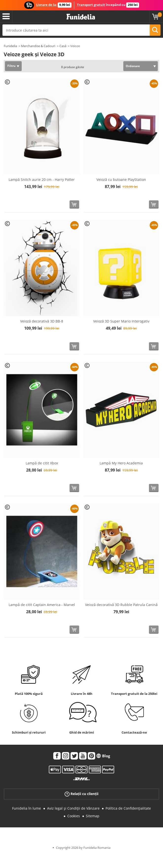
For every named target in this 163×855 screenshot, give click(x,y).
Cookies (73, 816)
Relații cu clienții (81, 794)
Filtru (11, 66)
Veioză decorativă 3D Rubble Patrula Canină (121, 604)
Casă (62, 46)
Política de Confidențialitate (128, 808)
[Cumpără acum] (74, 204)
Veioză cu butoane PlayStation (121, 179)
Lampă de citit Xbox (42, 463)
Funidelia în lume (26, 808)
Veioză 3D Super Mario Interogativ (121, 321)
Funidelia (10, 46)
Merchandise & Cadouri (38, 46)
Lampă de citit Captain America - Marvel (42, 604)
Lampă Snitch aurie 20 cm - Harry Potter (42, 179)
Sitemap (92, 816)
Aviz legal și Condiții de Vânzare (73, 808)
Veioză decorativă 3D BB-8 (41, 321)
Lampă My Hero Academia (121, 463)
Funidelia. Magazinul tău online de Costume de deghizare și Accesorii (81, 17)
